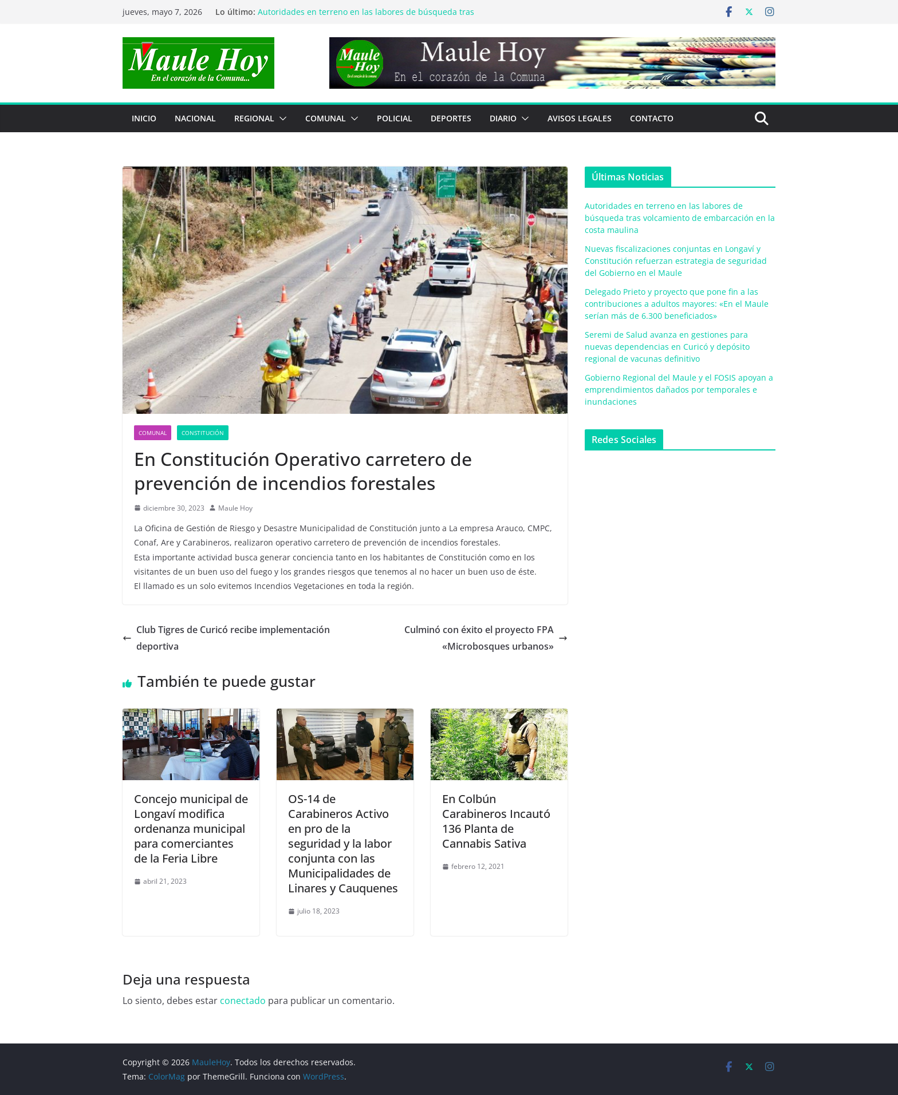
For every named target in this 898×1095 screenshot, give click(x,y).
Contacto (652, 118)
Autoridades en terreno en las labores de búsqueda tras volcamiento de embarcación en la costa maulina (366, 17)
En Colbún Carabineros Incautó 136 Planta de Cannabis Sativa (496, 821)
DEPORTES (451, 118)
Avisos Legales (580, 118)
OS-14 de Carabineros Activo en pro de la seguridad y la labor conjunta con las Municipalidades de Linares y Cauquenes (343, 843)
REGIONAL (254, 118)
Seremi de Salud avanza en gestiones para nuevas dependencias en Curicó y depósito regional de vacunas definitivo (667, 346)
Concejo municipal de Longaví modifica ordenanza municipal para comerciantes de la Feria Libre (191, 828)
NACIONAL (195, 118)
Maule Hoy (235, 508)
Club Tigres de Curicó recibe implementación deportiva (226, 638)
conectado (243, 1000)
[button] (280, 118)
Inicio (144, 118)
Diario (503, 118)
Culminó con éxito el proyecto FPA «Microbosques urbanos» (486, 638)
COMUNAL (325, 118)
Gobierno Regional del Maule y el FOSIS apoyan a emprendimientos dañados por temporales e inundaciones (679, 389)
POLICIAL (394, 118)
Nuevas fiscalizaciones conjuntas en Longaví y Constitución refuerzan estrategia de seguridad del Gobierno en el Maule (676, 260)
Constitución (203, 433)
